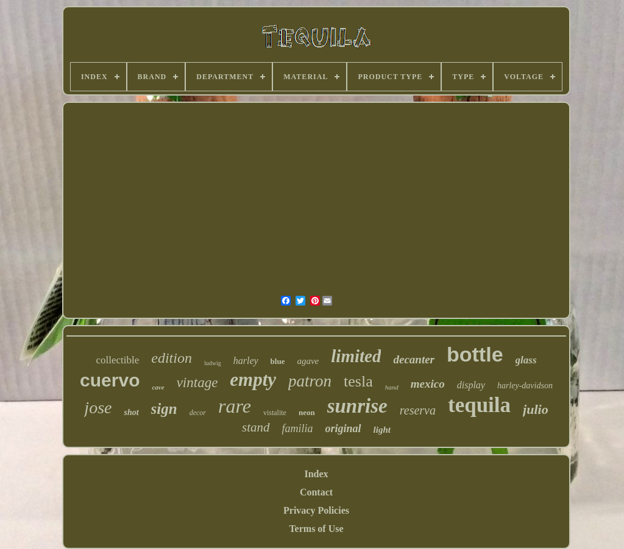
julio (535, 409)
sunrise (357, 406)
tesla (358, 381)
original (343, 428)
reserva (418, 410)
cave (158, 387)
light (382, 430)
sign (164, 408)
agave (308, 361)
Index (316, 474)
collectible (117, 360)
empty (253, 379)
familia (297, 428)
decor (198, 412)
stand (256, 427)
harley (245, 360)
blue (278, 361)
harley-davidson (525, 385)
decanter (413, 359)
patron (310, 381)
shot (131, 412)
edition (171, 358)
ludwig (212, 363)
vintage (197, 382)
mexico (428, 383)
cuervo (110, 380)
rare (234, 406)
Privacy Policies (316, 510)
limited (356, 356)
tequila (479, 405)
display (471, 385)
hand (392, 387)
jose (98, 407)
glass (526, 360)
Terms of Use (316, 528)
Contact (316, 492)
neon (307, 412)
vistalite (274, 412)
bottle (475, 354)
